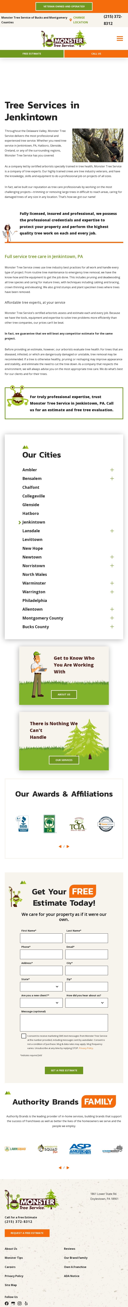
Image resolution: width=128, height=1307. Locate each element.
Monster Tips (14, 1264)
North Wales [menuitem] (34, 576)
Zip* (69, 982)
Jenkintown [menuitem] (33, 524)
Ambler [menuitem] (29, 471)
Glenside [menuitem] (30, 506)
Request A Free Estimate (29, 1239)
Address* (27, 966)
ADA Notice (71, 1283)
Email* (71, 950)
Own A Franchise (75, 1273)
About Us (64, 697)
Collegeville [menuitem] (33, 497)
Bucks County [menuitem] (35, 628)
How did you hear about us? (84, 999)
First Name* (28, 934)
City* (70, 966)
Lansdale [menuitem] (31, 532)
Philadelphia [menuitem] (34, 602)
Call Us (96, 55)
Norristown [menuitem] (33, 567)
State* (25, 982)
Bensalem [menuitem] (32, 480)
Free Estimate (32, 55)
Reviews (69, 1255)
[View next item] (68, 850)
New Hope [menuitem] (32, 550)
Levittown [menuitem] (32, 541)
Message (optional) (33, 1015)
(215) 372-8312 (113, 20)
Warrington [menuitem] (33, 593)
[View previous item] (60, 850)
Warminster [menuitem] (34, 585)
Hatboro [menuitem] (30, 515)
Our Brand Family (75, 1264)
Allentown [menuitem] (32, 611)
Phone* (26, 950)
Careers (10, 1273)
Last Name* (74, 934)
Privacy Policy (86, 1051)
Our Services (64, 763)
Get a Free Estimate (64, 1076)
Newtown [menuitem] (32, 558)
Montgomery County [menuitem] (42, 619)
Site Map (11, 1292)
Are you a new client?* (35, 999)
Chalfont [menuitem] (30, 489)
